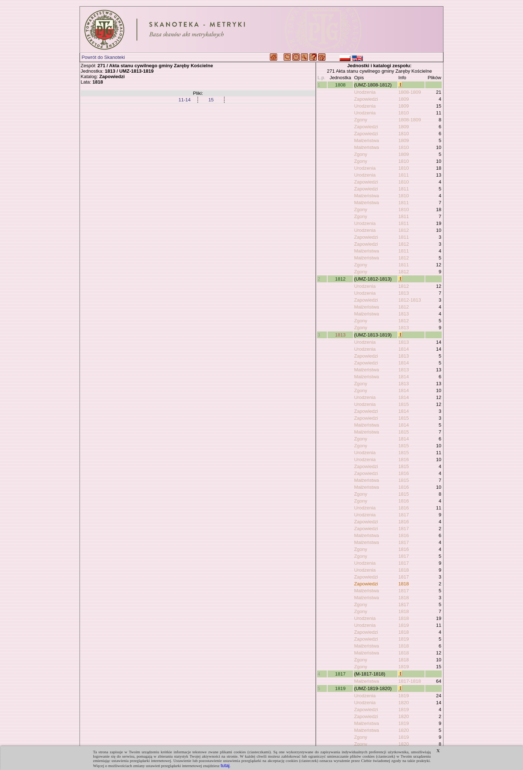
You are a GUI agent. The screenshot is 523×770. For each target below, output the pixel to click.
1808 (340, 85)
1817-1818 (409, 681)
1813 (403, 293)
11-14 (184, 99)
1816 (403, 459)
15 (211, 99)
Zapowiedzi (366, 99)
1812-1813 (409, 300)
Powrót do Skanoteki (103, 57)
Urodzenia (365, 92)
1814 (403, 349)
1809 (403, 99)
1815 (403, 404)
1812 (403, 230)
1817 (403, 514)
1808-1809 (409, 92)
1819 (403, 625)
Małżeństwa (366, 140)
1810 (403, 113)
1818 (403, 570)
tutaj (225, 765)
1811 (403, 175)
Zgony (360, 119)
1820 (403, 702)
